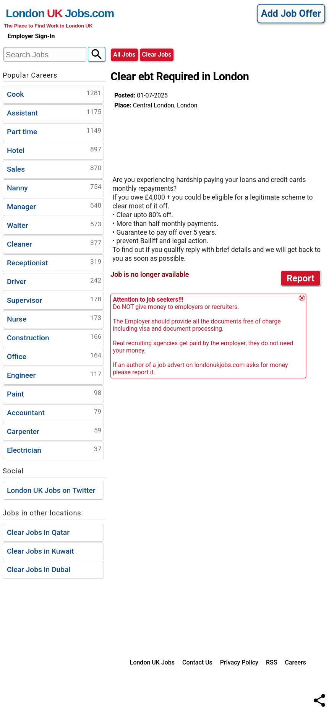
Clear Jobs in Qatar (38, 532)
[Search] (96, 54)
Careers (295, 662)
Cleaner (54, 243)
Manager (54, 206)
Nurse (54, 318)
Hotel (54, 150)
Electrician (54, 449)
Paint (54, 393)
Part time (54, 131)
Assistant (54, 112)
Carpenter (54, 431)
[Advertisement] (175, 139)
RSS (271, 662)
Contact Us (197, 662)
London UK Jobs (152, 662)
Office (54, 356)
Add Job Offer (291, 13)
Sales (54, 168)
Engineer (54, 374)
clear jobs (157, 54)
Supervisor (54, 299)
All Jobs (124, 54)
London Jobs (47, 13)
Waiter (54, 224)
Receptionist (54, 262)
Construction (54, 337)
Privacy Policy (239, 662)
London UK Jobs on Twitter (51, 490)
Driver (54, 281)
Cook (54, 93)
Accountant (54, 412)
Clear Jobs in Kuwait (40, 551)
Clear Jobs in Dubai (38, 569)
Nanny (54, 187)
